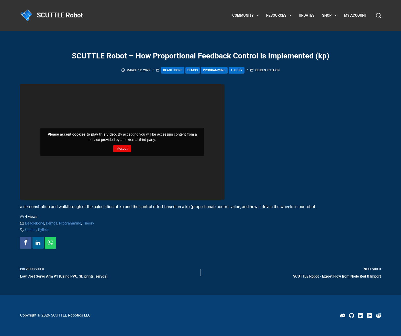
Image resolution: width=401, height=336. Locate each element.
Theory (236, 70)
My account (355, 15)
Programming (214, 70)
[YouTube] (369, 315)
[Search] (378, 15)
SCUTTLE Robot (60, 15)
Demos (192, 70)
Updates (307, 15)
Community (246, 15)
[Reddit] (378, 315)
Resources (279, 15)
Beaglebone (172, 70)
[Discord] (342, 315)
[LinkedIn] (360, 315)
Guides (260, 70)
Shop (330, 15)
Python (273, 70)
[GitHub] (351, 315)
